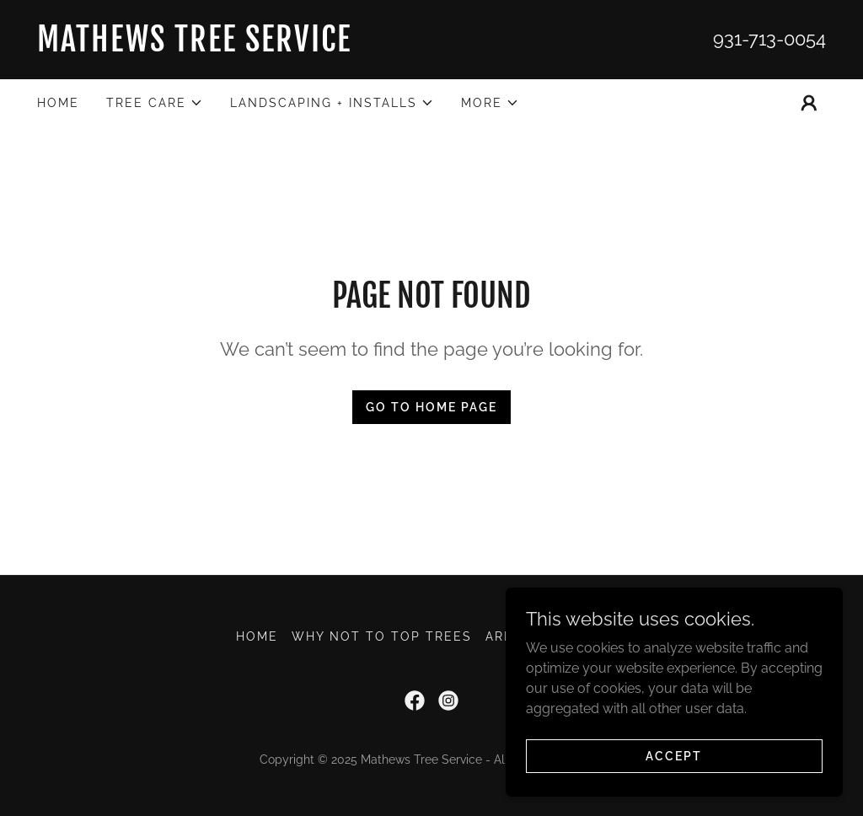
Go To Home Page (431, 407)
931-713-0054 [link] (769, 39)
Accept (674, 755)
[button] (154, 103)
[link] (234, 47)
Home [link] (58, 103)
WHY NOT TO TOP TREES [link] (382, 636)
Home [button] (257, 636)
